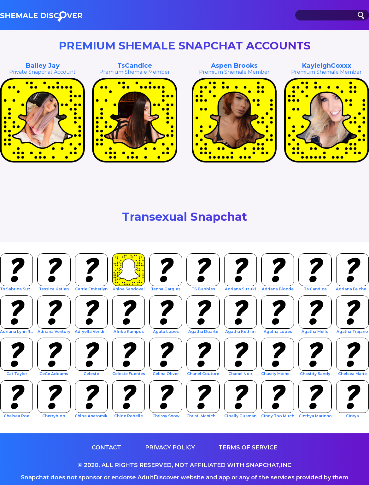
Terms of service (248, 447)
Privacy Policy (170, 447)
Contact (106, 447)
